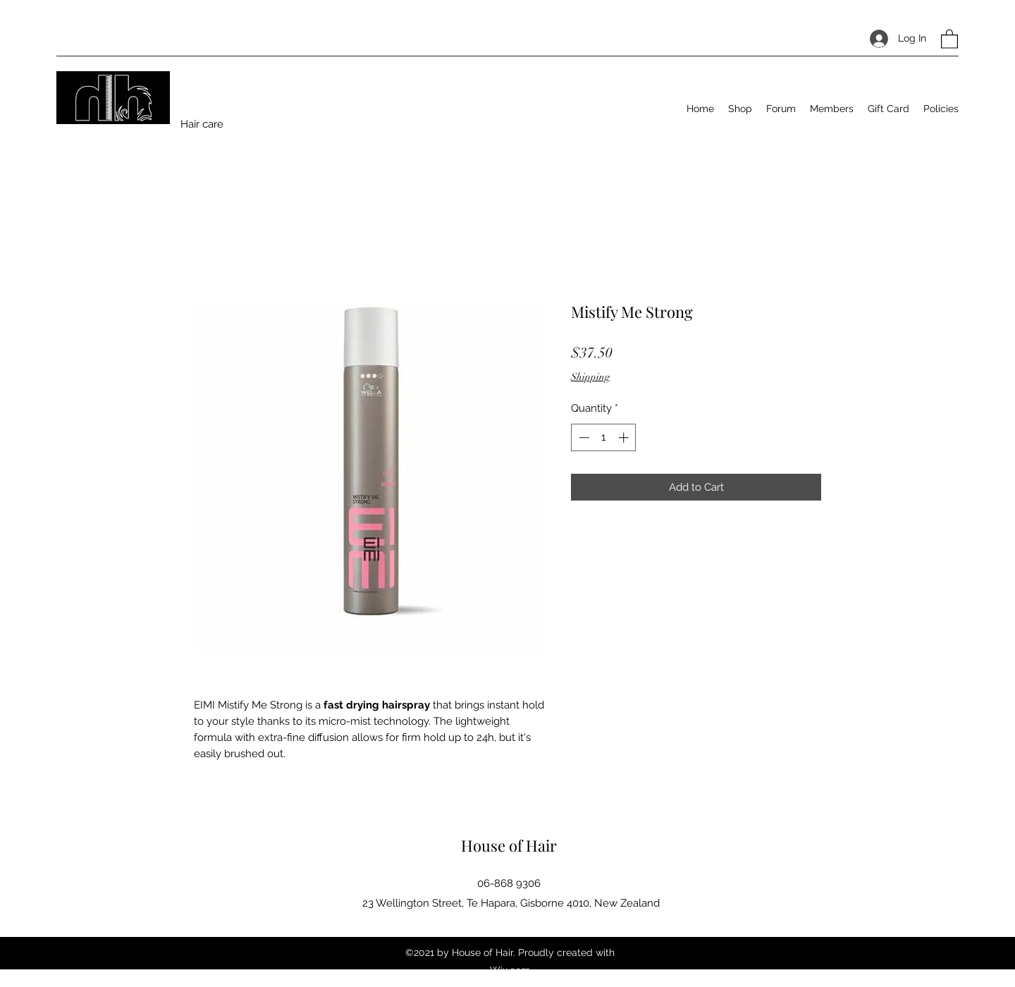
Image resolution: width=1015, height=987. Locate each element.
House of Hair (509, 845)
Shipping (590, 377)
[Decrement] (582, 437)
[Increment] (624, 437)
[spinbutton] (603, 437)
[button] (949, 38)
